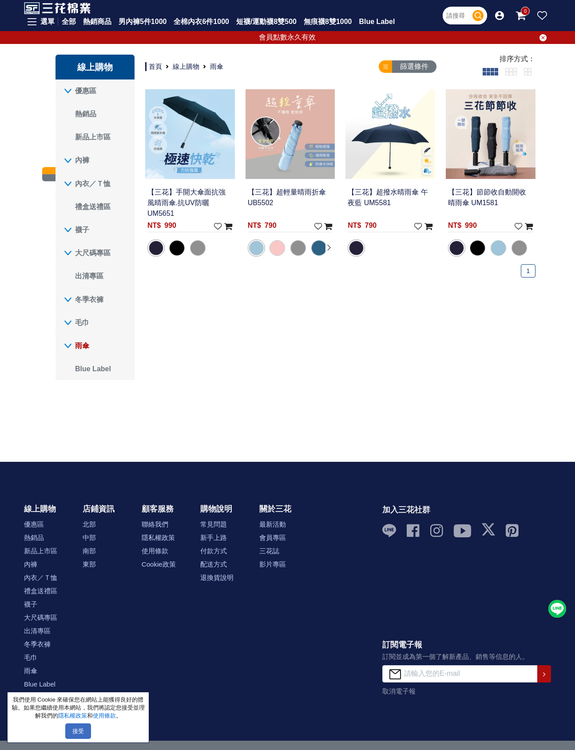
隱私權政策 (158, 537)
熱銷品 (85, 114)
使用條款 (155, 551)
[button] (499, 15)
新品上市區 (93, 137)
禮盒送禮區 (93, 206)
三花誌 (269, 551)
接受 (78, 731)
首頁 (155, 66)
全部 (69, 21)
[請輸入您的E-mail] (460, 674)
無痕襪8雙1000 (328, 21)
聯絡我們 (155, 524)
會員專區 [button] (272, 537)
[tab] (490, 71)
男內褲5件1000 (143, 21)
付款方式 (213, 551)
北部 (89, 524)
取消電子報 (399, 691)
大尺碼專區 (93, 253)
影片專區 (272, 564)
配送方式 (213, 564)
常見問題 (213, 524)
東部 (89, 564)
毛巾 (82, 322)
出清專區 (89, 276)
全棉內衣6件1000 (201, 21)
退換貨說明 (217, 577)
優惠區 (85, 91)
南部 (89, 551)
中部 (89, 537)
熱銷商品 (97, 21)
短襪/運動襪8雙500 (266, 21)
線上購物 (186, 66)
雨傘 (82, 345)
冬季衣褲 (89, 299)
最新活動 (272, 524)
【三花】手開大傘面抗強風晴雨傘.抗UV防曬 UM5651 (186, 202)
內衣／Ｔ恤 (93, 183)
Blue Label (377, 21)
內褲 (82, 160)
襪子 (82, 230)
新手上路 (213, 537)
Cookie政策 (159, 564)
